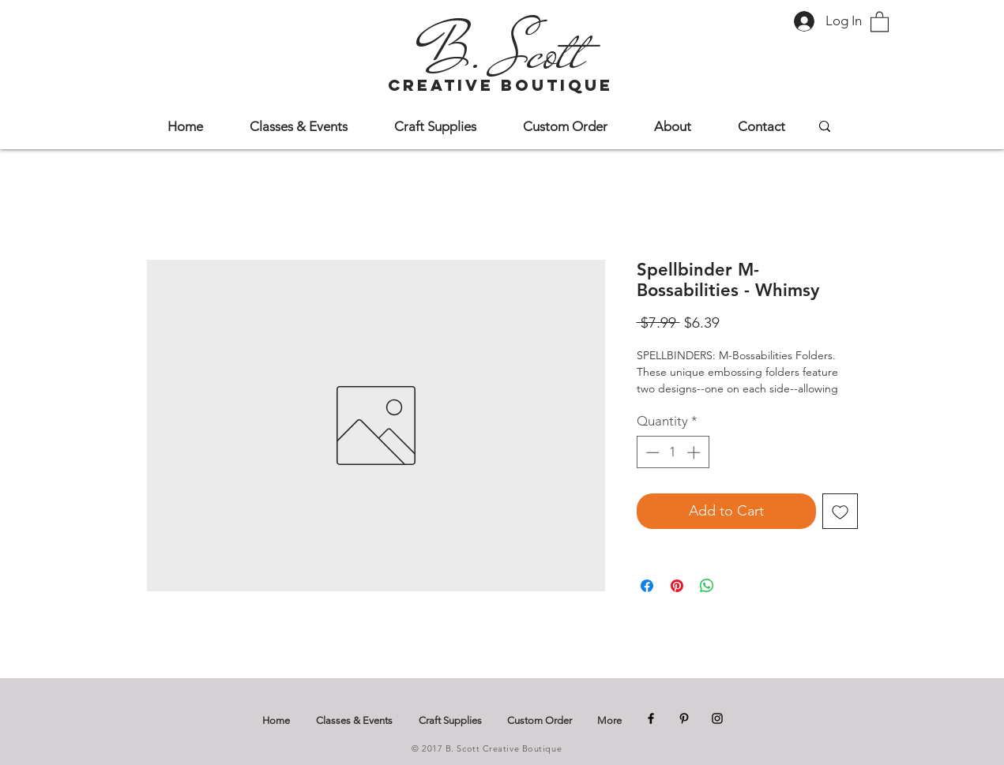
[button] (880, 21)
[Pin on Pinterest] (676, 585)
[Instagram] (717, 718)
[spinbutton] (672, 452)
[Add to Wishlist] (840, 511)
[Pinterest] (684, 718)
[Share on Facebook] (646, 585)
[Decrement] (651, 452)
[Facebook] (651, 718)
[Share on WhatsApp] (707, 585)
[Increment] (695, 452)
